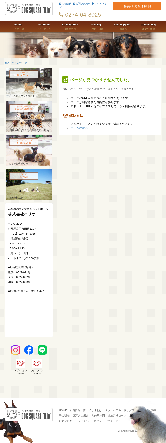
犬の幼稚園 (70, 26)
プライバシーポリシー (91, 421)
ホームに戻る (79, 128)
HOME (63, 410)
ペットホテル (44, 26)
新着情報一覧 (78, 410)
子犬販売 (122, 26)
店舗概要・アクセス (141, 415)
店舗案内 (65, 3)
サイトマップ (115, 421)
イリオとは (17, 26)
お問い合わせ (81, 3)
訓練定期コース (117, 415)
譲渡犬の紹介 (148, 26)
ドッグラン (130, 410)
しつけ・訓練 (96, 26)
